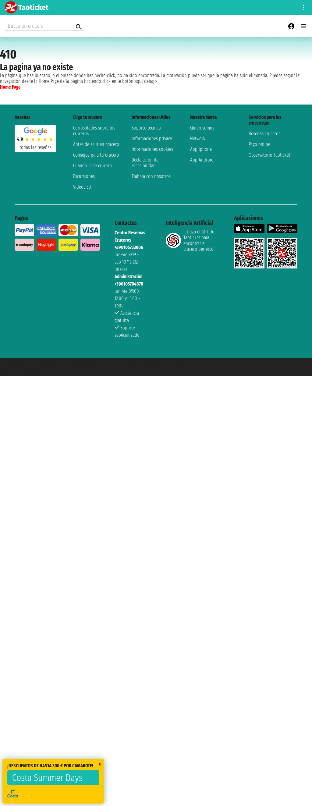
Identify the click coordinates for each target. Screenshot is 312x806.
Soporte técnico (146, 128)
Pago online (259, 144)
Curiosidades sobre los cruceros (94, 131)
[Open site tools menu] (303, 7)
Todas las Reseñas (35, 147)
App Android (202, 160)
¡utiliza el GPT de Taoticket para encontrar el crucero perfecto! (190, 240)
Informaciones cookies (152, 149)
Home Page (10, 87)
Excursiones (84, 176)
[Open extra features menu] (44, 26)
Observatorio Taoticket (269, 155)
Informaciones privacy (152, 138)
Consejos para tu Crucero (96, 155)
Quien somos (202, 128)
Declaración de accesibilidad (145, 163)
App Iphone (201, 149)
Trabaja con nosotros (151, 176)
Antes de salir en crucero (96, 144)
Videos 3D (82, 187)
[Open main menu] (303, 26)
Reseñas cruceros (264, 134)
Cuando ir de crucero (92, 166)
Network (197, 138)
